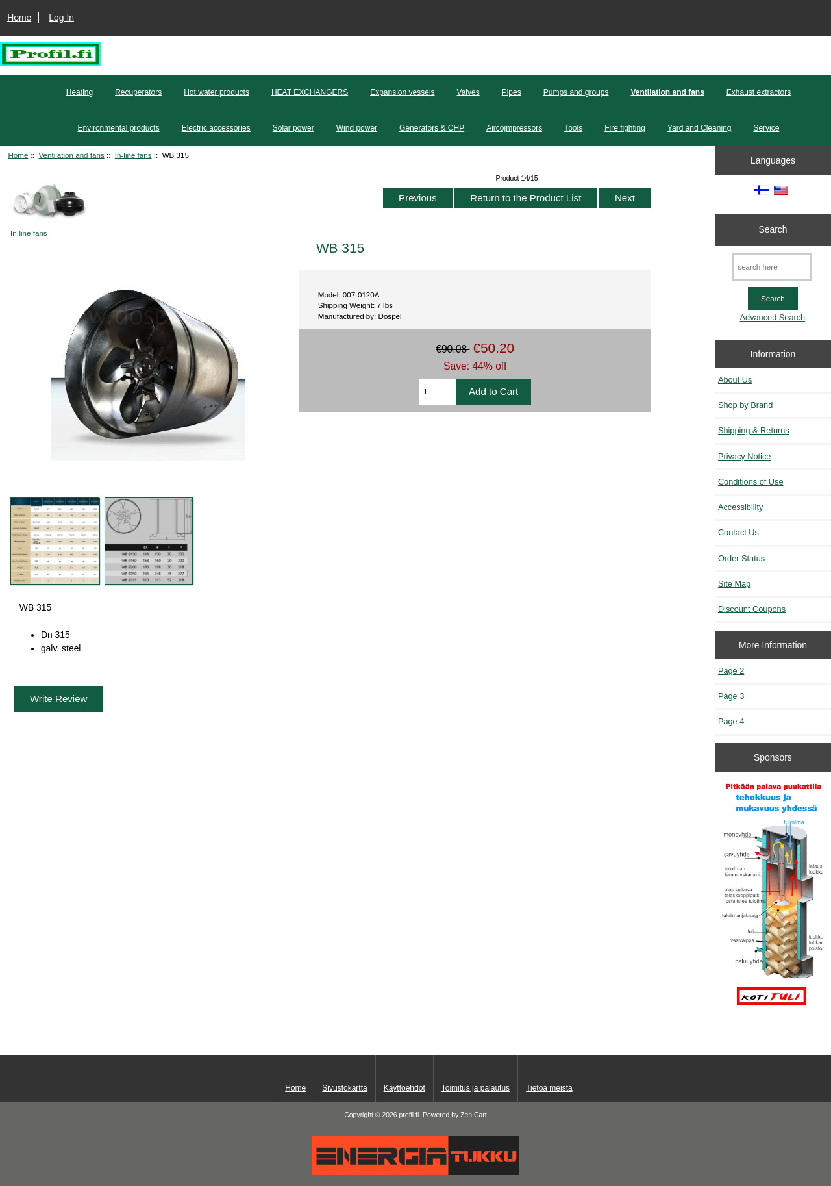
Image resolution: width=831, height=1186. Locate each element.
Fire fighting (624, 127)
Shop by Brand (745, 405)
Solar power (293, 127)
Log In (61, 17)
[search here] (772, 267)
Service (766, 127)
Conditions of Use (751, 481)
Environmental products (119, 127)
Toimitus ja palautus (475, 1087)
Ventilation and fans (72, 155)
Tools (573, 127)
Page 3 (731, 696)
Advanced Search (773, 317)
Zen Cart (473, 1114)
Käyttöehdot (404, 1087)
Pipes (511, 92)
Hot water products (216, 92)
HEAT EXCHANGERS (309, 92)
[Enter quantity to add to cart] (437, 392)
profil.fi (409, 1114)
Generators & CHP (431, 127)
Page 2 (731, 670)
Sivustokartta (344, 1087)
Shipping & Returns (753, 430)
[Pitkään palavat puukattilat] (772, 900)
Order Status (741, 558)
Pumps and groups (576, 92)
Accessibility (740, 507)
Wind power (356, 127)
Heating (79, 92)
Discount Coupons (752, 609)
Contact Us (738, 532)
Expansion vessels (402, 92)
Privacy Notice (744, 456)
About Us (735, 380)
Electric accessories (216, 127)
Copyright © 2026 (371, 1114)
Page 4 (731, 721)
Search (772, 229)
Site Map (734, 583)
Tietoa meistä (549, 1087)
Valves (468, 92)
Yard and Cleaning (699, 127)
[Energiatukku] (415, 1172)
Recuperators (138, 92)
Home (19, 17)
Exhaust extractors (758, 92)
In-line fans (133, 155)
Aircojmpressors (514, 127)
